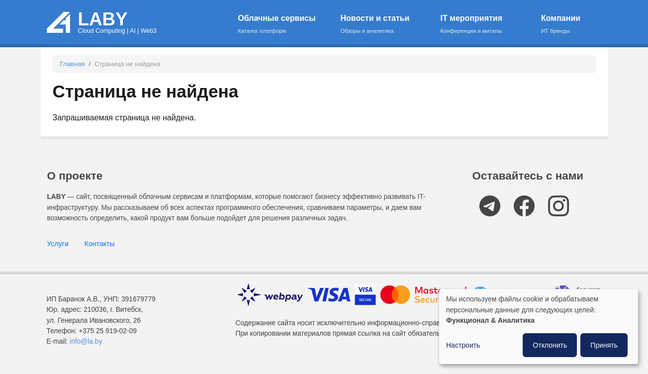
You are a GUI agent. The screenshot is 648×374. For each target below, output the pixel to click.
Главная (72, 64)
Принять (604, 345)
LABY (103, 19)
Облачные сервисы (283, 24)
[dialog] (538, 326)
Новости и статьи (383, 24)
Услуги (58, 244)
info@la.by (86, 341)
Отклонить (550, 345)
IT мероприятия (484, 24)
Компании (565, 24)
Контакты (100, 244)
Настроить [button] (463, 345)
